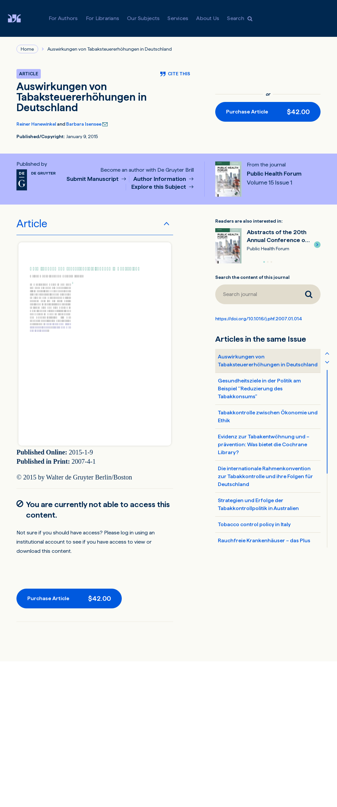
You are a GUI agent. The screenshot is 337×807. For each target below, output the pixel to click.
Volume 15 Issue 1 (269, 182)
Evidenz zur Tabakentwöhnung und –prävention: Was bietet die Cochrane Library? (263, 444)
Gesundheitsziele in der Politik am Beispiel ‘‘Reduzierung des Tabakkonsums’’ (259, 389)
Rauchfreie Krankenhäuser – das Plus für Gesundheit (264, 544)
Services (178, 18)
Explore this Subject (159, 187)
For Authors (63, 18)
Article (31, 223)
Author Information (160, 179)
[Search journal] (256, 294)
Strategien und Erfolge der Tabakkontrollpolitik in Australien (258, 504)
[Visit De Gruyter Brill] (19, 18)
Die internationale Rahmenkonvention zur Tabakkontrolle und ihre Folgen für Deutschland (265, 476)
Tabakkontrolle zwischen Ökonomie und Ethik (268, 416)
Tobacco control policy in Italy (254, 524)
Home (27, 49)
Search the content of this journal (252, 277)
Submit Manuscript (93, 179)
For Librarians (102, 18)
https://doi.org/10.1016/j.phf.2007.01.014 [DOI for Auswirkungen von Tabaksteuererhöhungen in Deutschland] (258, 318)
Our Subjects (143, 18)
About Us (207, 18)
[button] (317, 244)
